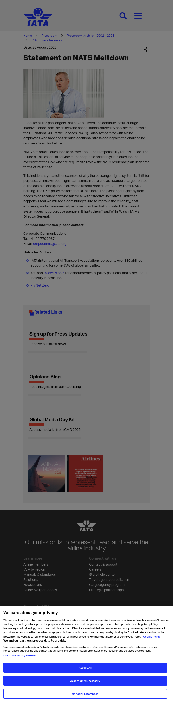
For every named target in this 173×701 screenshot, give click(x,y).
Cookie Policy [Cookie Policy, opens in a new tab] (151, 639)
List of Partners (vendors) (19, 658)
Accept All (85, 671)
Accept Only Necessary (85, 684)
